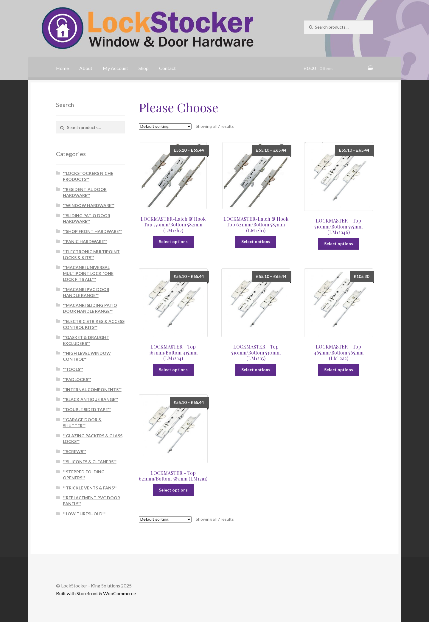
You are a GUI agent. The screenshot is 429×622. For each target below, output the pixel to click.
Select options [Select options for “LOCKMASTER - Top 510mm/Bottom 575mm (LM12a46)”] (338, 243)
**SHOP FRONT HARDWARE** (92, 231)
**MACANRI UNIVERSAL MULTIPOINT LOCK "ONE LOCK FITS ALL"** (88, 273)
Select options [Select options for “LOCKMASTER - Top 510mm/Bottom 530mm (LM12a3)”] (255, 369)
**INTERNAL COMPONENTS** (92, 389)
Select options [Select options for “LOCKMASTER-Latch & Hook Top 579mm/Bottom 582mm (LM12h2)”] (173, 241)
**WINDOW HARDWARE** (88, 205)
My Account (115, 68)
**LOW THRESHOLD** (84, 513)
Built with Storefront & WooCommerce (96, 593)
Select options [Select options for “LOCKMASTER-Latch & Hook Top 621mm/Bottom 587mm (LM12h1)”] (255, 241)
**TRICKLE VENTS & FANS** (90, 487)
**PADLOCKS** (77, 379)
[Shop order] (165, 126)
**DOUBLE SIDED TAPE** (87, 409)
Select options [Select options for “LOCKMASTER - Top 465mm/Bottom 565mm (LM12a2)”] (338, 369)
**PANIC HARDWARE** (85, 241)
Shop (144, 68)
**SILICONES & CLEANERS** (89, 461)
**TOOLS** (73, 369)
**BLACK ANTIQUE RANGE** (90, 399)
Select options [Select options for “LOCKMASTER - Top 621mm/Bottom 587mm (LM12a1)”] (173, 489)
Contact (167, 68)
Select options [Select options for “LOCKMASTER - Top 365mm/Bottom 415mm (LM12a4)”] (173, 369)
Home (62, 68)
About (85, 68)
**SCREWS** (74, 451)
